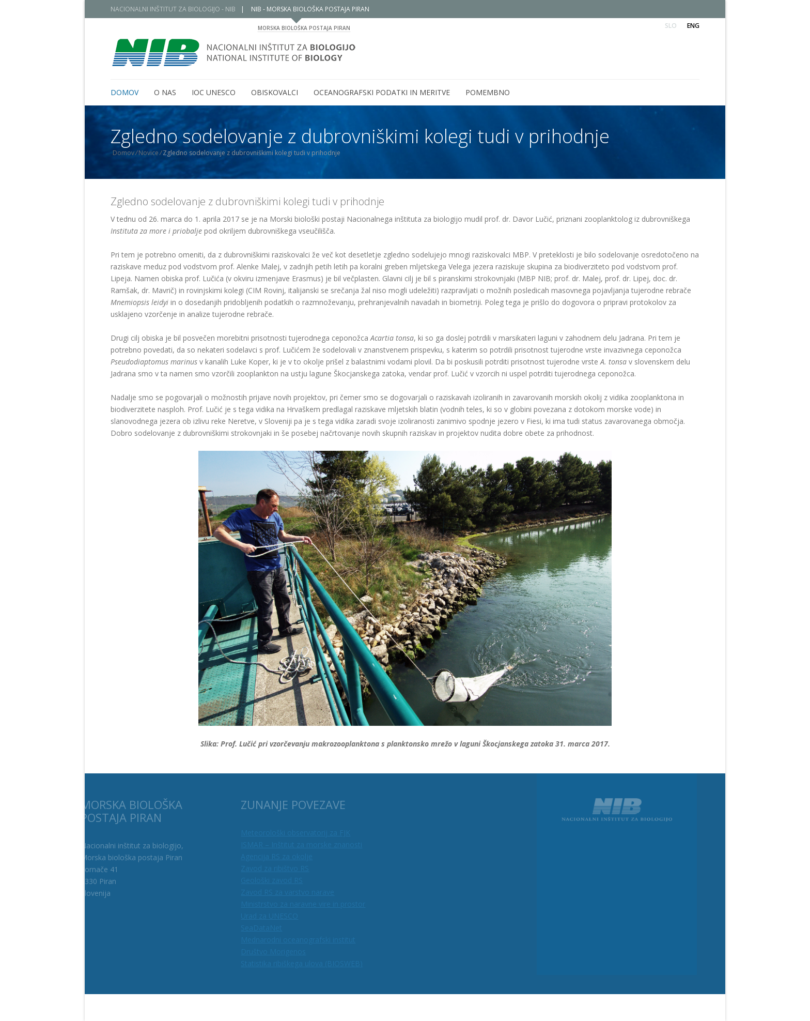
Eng (693, 25)
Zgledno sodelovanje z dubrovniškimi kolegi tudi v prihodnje (247, 201)
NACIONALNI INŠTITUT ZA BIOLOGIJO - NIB (173, 9)
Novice (148, 152)
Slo (671, 25)
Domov (123, 152)
